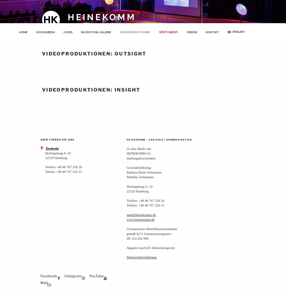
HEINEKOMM (102, 17)
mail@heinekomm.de (141, 215)
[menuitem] (236, 32)
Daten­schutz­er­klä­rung (141, 257)
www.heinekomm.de (141, 219)
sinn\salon (168, 32)
